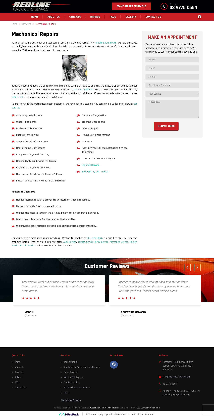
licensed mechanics (84, 89)
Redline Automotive (106, 42)
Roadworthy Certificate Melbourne (82, 367)
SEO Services (111, 407)
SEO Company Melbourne (148, 407)
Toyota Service (86, 242)
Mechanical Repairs (73, 377)
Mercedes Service (119, 242)
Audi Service (69, 242)
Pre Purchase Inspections (77, 387)
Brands (95, 17)
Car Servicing (70, 362)
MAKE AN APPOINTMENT (131, 6)
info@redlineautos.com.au (176, 376)
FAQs (113, 17)
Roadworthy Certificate (94, 171)
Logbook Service (90, 165)
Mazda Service (27, 245)
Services (75, 17)
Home (34, 17)
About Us (53, 17)
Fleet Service (70, 372)
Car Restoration (72, 382)
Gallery (130, 17)
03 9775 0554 (183, 7)
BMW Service (102, 242)
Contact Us (153, 17)
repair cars (17, 97)
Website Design (97, 407)
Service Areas (71, 400)
